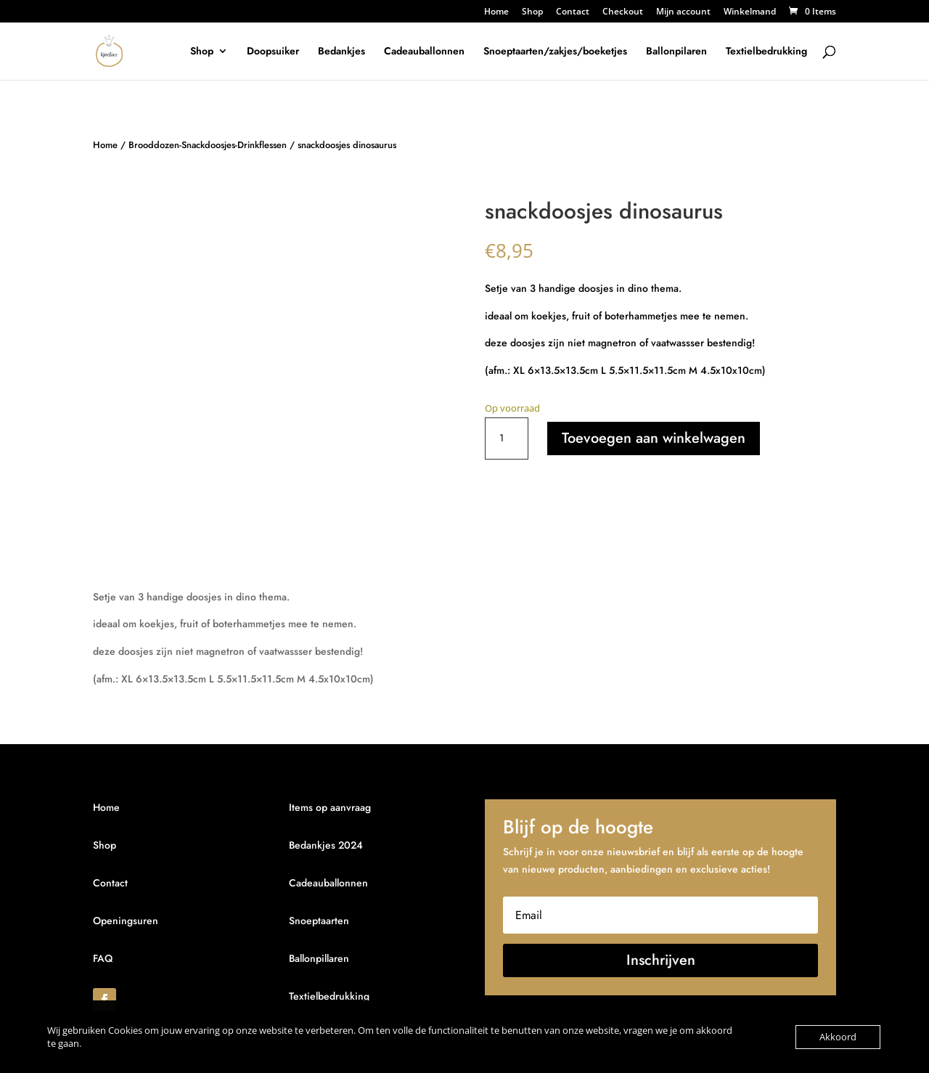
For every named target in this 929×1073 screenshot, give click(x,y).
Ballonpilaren (676, 52)
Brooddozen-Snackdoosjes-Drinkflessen (207, 145)
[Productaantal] (506, 438)
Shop (532, 12)
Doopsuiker (273, 52)
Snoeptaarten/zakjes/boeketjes (555, 52)
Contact (572, 12)
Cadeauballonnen (424, 52)
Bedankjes (341, 52)
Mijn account (683, 12)
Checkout (622, 12)
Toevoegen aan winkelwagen (653, 438)
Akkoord (837, 1036)
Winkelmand (750, 12)
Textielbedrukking (766, 52)
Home (496, 12)
